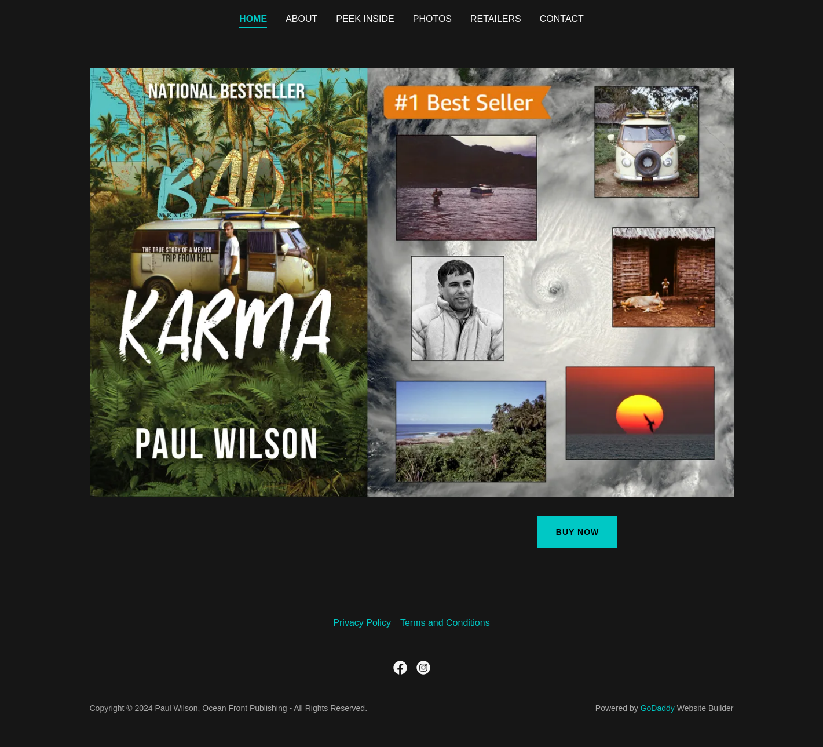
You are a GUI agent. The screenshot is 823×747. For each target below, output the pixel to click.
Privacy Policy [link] (362, 623)
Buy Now (577, 532)
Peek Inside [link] (365, 19)
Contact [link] (562, 19)
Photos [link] (432, 19)
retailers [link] (495, 19)
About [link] (301, 19)
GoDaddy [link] (658, 708)
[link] (400, 667)
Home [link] (253, 19)
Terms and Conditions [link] (445, 623)
